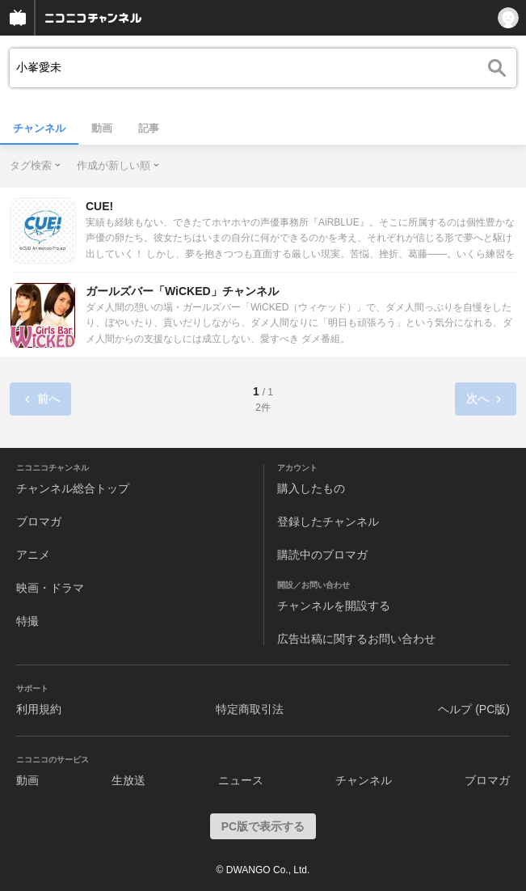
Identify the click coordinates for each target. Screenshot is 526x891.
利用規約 (38, 709)
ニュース (240, 780)
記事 (148, 128)
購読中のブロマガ (322, 554)
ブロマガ (38, 521)
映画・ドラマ (50, 587)
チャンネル (39, 128)
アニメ (33, 554)
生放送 (128, 780)
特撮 (27, 620)
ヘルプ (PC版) (474, 709)
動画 (101, 128)
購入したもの (311, 488)
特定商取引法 (250, 709)
